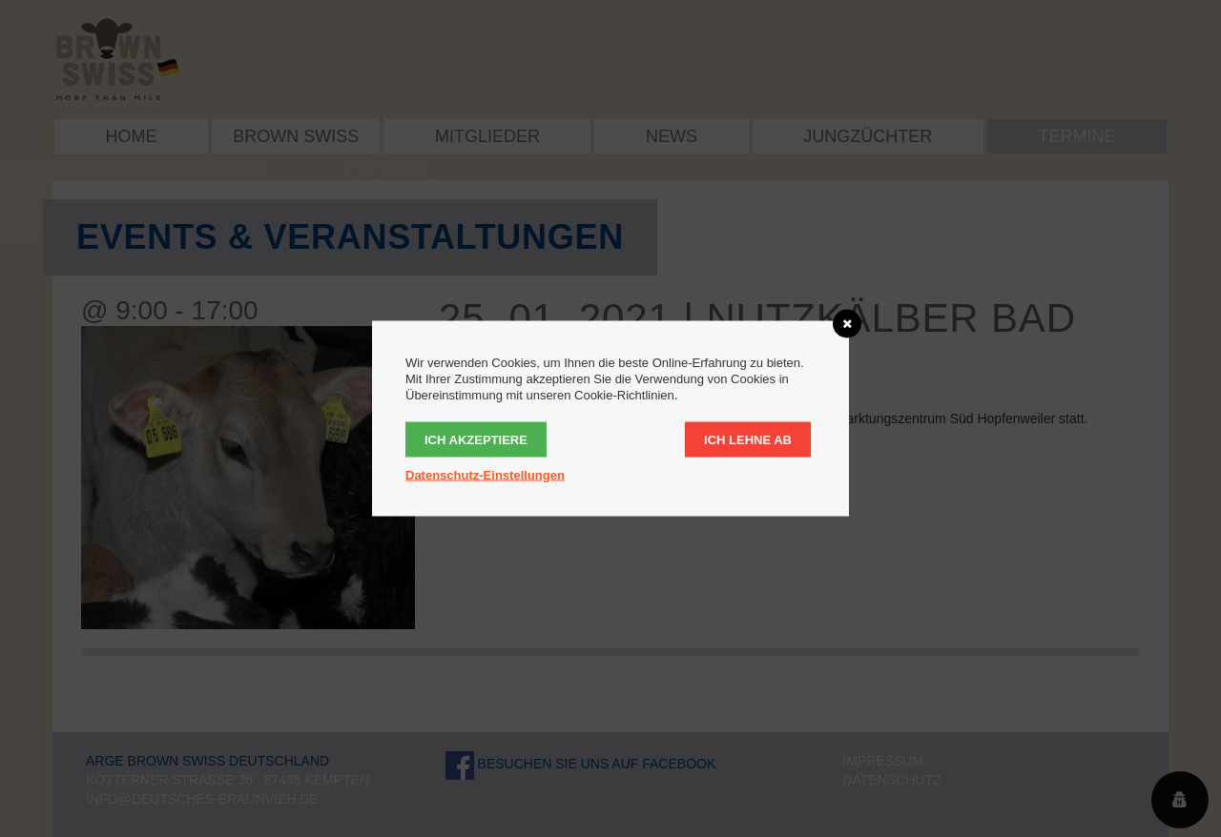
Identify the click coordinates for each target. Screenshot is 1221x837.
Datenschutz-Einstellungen (485, 475)
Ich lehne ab (748, 440)
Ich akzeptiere (476, 440)
